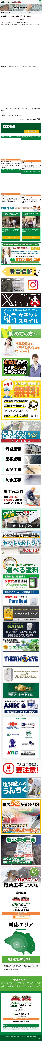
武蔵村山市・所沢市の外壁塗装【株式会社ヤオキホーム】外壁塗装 (17, 1036)
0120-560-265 (22, 910)
